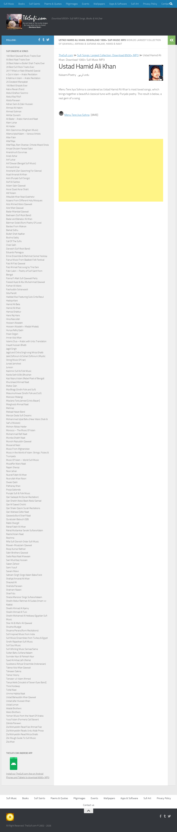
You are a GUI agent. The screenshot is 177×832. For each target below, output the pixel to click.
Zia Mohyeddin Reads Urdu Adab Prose (25, 730)
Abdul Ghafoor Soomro (17, 93)
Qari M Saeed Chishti (16, 504)
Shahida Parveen (14, 586)
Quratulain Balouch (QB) (17, 519)
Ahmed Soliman (13, 111)
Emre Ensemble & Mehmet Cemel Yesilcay (26, 256)
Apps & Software (118, 3)
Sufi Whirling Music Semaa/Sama (22, 649)
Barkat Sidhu (12, 230)
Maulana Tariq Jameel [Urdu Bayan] (23, 400)
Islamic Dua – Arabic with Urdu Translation (26, 341)
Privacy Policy (150, 3)
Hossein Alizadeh (14, 322)
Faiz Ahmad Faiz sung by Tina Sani (22, 267)
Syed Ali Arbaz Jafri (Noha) (18, 660)
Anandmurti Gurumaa (16, 152)
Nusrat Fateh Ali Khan (16, 474)
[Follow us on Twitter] (47, 39)
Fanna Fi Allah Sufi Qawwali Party (21, 278)
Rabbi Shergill (12, 523)
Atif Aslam (11, 193)
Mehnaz (10, 408)
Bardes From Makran (16, 226)
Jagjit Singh (11, 348)
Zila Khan (10, 741)
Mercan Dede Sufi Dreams (18, 415)
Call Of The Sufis (14, 241)
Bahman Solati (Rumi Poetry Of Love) (24, 222)
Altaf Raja (10, 141)
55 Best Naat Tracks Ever (18, 59)
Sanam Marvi (12, 571)
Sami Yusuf (11, 567)
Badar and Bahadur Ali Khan (19, 219)
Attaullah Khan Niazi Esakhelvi (20, 196)
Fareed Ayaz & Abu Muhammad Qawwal (25, 282)
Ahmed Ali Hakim (14, 107)
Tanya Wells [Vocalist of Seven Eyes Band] (26, 682)
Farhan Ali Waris (13, 285)
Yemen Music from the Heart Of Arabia (24, 715)
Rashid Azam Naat (15, 534)
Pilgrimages (72, 3)
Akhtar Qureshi (13, 115)
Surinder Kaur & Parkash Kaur (20, 656)
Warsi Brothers (13, 712)
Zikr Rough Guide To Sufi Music (21, 738)
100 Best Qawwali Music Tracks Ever (23, 56)
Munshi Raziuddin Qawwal (18, 441)
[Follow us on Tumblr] (43, 39)
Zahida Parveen (13, 723)
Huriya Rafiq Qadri (14, 330)
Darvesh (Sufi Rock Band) (18, 248)
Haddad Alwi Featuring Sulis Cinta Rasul (25, 297)
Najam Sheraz (12, 467)
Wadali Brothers (13, 708)
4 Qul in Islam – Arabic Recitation (21, 74)
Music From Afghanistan (18, 449)
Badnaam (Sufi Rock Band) (18, 215)
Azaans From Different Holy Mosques (24, 200)
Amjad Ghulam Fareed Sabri (19, 148)
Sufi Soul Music (13, 645)
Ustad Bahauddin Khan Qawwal (21, 697)
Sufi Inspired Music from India (20, 634)
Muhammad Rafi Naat (16, 434)
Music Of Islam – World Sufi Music (22, 460)
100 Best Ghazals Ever (16, 85)
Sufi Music (9, 3)
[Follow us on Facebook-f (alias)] (39, 39)
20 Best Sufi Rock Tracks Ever (20, 67)
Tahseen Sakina (13, 671)
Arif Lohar (10, 159)
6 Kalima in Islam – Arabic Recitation (23, 78)
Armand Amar (13, 167)
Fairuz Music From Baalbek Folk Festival (25, 259)
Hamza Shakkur (13, 311)
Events (85, 3)
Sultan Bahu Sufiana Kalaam (19, 652)
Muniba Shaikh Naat (15, 437)
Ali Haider (10, 126)
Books (21, 3)
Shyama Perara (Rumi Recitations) (22, 630)
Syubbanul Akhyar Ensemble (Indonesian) (26, 664)
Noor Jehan (11, 471)
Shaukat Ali (11, 582)
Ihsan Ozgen (12, 334)
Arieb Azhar (11, 156)
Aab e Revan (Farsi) (15, 89)
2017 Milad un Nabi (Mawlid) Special (23, 70)
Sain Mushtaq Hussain (16, 560)
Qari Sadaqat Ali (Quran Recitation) (22, 497)
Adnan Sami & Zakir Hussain (19, 104)
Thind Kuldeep (13, 686)
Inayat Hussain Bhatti (16, 345)
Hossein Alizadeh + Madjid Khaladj (22, 326)
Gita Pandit (11, 293)
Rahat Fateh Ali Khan (16, 526)
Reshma (10, 537)
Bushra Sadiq (12, 237)
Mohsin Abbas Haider (16, 426)
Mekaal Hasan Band (15, 411)
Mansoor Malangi (14, 397)
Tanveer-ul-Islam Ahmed (18, 678)
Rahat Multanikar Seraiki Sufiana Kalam (24, 530)
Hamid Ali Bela (13, 304)
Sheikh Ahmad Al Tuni (16, 612)
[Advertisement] (111, 170)
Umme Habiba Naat (15, 693)
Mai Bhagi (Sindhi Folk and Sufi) (21, 389)
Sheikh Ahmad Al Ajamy (17, 608)
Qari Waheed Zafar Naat (17, 512)
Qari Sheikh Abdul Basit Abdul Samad (23, 500)
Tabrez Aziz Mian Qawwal (18, 667)
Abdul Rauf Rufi (13, 96)
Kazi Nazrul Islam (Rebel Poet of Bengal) (25, 378)
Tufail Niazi (11, 689)
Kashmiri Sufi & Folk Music (18, 371)
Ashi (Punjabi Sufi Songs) (18, 178)
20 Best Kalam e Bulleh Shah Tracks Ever (25, 63)
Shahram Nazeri (13, 589)
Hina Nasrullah (13, 319)
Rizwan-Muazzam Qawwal (19, 545)
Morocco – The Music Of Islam (20, 430)
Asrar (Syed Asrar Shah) (17, 189)
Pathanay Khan (13, 486)
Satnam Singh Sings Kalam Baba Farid (24, 575)
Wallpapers (99, 3)
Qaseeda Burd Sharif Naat (18, 515)
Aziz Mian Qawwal (14, 208)
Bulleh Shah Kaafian (15, 233)
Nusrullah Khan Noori (16, 478)
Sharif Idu (10, 593)
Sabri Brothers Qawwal (17, 552)
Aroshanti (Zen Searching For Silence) (24, 170)
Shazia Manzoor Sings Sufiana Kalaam (24, 597)
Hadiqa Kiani (12, 300)
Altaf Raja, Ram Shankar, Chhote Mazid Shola (27, 145)
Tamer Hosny (12, 675)
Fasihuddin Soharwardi (17, 289)
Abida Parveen (13, 100)
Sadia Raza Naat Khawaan (18, 556)
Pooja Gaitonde (13, 489)
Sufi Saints (34, 3)
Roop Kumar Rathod (15, 549)
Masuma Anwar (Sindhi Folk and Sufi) (24, 393)
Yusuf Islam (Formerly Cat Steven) (22, 719)
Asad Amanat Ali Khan (16, 174)
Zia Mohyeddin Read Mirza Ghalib (22, 734)
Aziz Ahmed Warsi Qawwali (19, 204)
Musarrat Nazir (13, 445)
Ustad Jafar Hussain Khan (18, 701)
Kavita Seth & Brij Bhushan (18, 374)
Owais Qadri (12, 482)
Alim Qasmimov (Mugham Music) (22, 130)
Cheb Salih (11, 245)
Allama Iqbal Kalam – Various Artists (23, 133)
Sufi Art (135, 3)
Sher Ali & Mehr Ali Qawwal (19, 623)
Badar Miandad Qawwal (17, 211)
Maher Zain (11, 385)
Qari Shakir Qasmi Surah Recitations (23, 508)
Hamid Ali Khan (13, 308)
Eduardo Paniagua (14, 252)
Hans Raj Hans (13, 315)
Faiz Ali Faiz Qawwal (15, 263)
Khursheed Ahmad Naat (17, 382)
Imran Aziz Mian (14, 337)
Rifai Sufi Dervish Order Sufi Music (22, 541)
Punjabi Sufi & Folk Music (18, 493)
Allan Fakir (11, 137)
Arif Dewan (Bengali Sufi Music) (21, 163)
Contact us (88, 805)
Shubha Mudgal (13, 626)
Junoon (9, 367)
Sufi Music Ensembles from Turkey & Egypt (27, 638)
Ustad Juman (12, 704)
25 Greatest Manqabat (17, 81)
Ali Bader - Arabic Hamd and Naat (22, 119)
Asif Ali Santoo (13, 182)
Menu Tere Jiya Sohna (77, 115)
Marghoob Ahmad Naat (17, 404)
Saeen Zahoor (12, 563)
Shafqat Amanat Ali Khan (18, 578)
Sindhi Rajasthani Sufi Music (19, 641)
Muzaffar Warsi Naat (16, 463)
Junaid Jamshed (13, 363)
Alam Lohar (11, 122)
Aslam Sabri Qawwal (15, 185)
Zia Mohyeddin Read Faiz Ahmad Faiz (24, 727)
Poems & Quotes (53, 3)
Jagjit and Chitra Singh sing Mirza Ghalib (24, 352)
